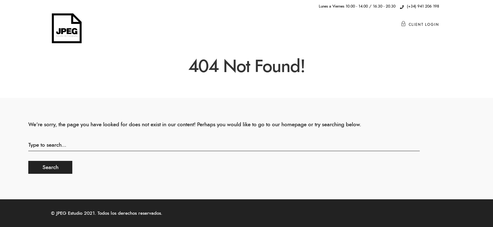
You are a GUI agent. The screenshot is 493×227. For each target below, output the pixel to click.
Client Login (420, 24)
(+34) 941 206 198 (419, 6)
